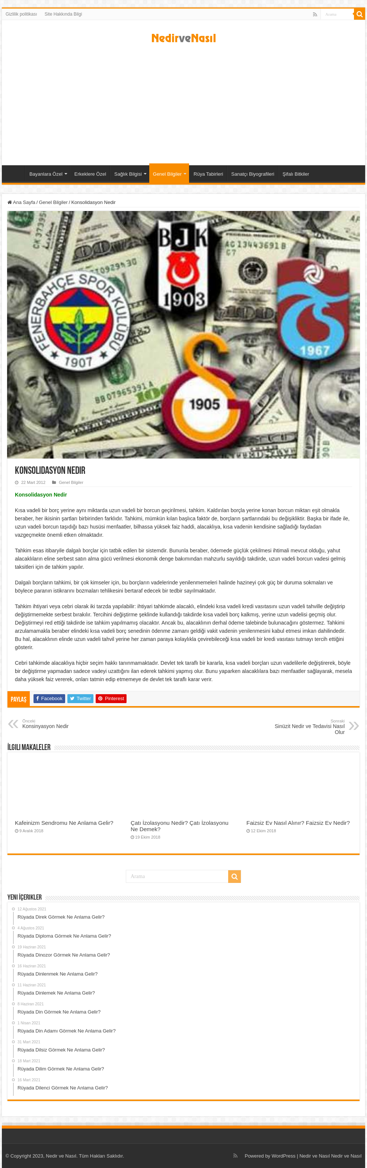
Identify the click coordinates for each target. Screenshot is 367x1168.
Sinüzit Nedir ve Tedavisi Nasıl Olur (306, 727)
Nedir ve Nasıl (346, 1156)
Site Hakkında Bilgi (63, 14)
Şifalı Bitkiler (296, 174)
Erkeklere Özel (90, 174)
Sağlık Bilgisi (128, 174)
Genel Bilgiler (167, 174)
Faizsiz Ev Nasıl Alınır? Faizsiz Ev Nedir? (298, 823)
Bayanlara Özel (46, 174)
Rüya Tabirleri (208, 174)
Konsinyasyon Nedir (60, 724)
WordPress (284, 1156)
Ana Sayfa (15, 173)
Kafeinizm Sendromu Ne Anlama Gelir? (64, 823)
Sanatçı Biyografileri (252, 174)
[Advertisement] (183, 102)
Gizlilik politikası (21, 14)
